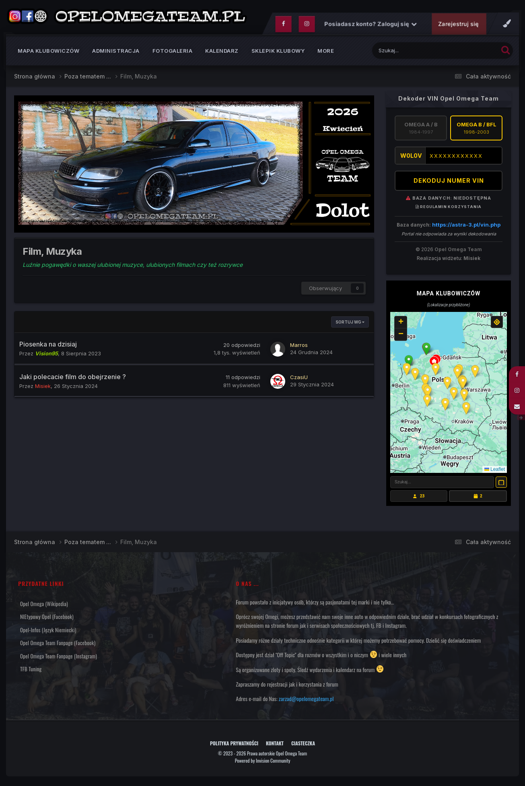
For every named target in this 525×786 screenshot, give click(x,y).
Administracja (116, 52)
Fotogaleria (172, 52)
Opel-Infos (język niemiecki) (48, 631)
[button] (426, 350)
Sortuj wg (350, 324)
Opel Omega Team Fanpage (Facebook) (57, 644)
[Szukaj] (416, 52)
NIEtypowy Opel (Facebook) (47, 618)
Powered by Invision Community (262, 762)
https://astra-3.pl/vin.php (466, 226)
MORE (325, 52)
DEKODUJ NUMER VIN (449, 182)
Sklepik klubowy (278, 52)
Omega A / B (420, 129)
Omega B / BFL (476, 129)
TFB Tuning (30, 670)
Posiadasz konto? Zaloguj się (370, 25)
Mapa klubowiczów (48, 52)
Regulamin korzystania (449, 208)
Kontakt (275, 745)
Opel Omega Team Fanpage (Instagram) (58, 658)
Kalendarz (222, 52)
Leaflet (494, 471)
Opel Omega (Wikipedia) (44, 605)
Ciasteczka (303, 745)
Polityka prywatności (234, 745)
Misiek (471, 260)
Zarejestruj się (458, 25)
